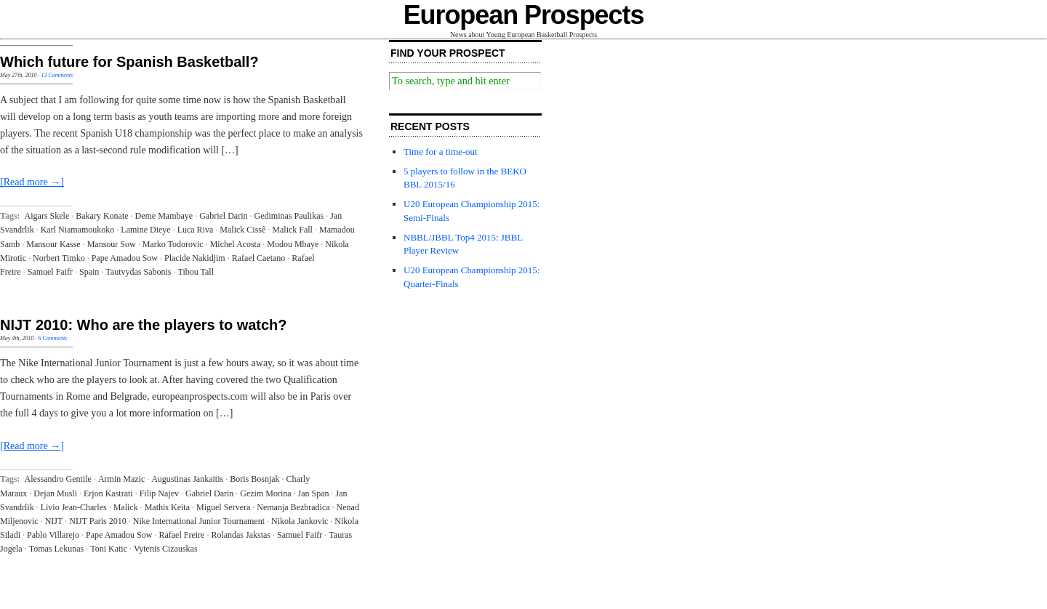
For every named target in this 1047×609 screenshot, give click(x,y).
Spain (89, 272)
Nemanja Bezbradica (293, 507)
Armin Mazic (121, 479)
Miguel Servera (223, 507)
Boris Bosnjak (254, 479)
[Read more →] (32, 182)
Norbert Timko (59, 258)
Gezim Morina (265, 493)
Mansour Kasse (53, 244)
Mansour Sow (111, 244)
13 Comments (57, 75)
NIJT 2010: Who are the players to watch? (143, 325)
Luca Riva (195, 230)
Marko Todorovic (173, 244)
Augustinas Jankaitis (187, 479)
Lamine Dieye (145, 230)
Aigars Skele (47, 216)
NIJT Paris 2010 (97, 521)
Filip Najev (159, 493)
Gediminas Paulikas (289, 216)
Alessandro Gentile (58, 479)
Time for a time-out (441, 151)
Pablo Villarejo (53, 535)
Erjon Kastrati (108, 493)
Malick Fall (292, 230)
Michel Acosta (235, 244)
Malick (125, 507)
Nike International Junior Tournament (199, 521)
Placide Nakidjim (194, 258)
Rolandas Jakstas (240, 535)
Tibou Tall (195, 272)
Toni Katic (108, 549)
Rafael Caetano (259, 258)
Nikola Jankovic (299, 521)
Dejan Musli (55, 493)
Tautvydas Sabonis (138, 272)
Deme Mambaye (164, 216)
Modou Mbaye (292, 244)
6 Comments (52, 338)
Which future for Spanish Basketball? (129, 62)
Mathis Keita (167, 507)
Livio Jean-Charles (74, 507)
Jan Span (313, 493)
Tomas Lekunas (56, 549)
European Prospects (524, 15)
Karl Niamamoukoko (78, 230)
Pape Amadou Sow (125, 258)
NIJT (54, 521)
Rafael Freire (181, 535)
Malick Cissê (242, 230)
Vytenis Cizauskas (166, 549)
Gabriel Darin (223, 216)
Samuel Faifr (50, 272)
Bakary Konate (102, 216)
